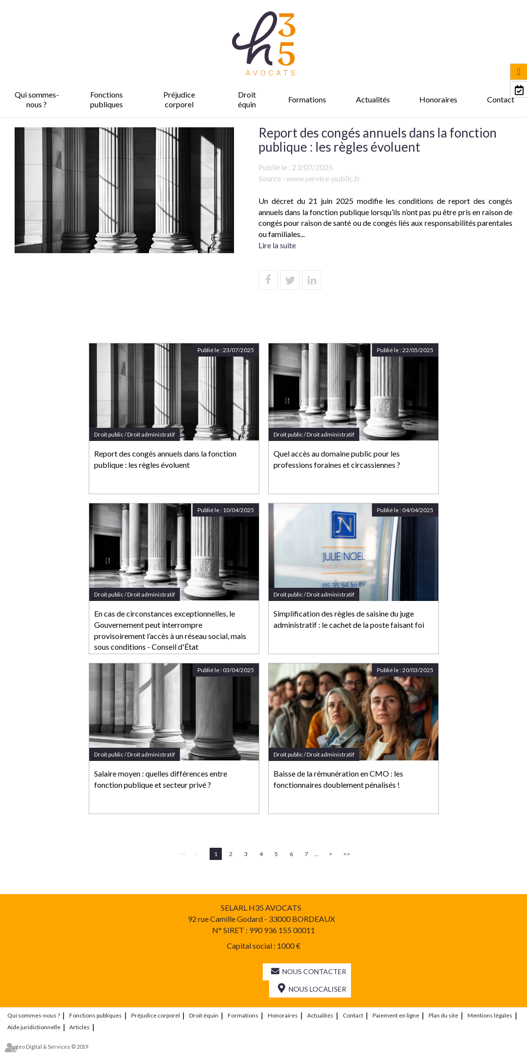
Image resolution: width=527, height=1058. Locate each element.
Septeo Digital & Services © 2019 (47, 1046)
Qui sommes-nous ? (37, 99)
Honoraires (438, 99)
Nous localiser (317, 989)
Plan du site (443, 1015)
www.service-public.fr (323, 178)
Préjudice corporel (179, 99)
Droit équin (247, 99)
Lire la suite (277, 245)
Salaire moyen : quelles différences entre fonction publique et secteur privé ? (160, 779)
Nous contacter (314, 971)
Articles (79, 1027)
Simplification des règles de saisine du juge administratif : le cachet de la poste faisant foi (348, 619)
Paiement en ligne (395, 1015)
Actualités (373, 99)
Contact (500, 99)
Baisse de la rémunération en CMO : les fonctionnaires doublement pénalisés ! (338, 779)
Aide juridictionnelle (33, 1027)
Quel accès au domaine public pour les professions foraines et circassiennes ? (336, 459)
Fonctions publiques (106, 99)
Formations (307, 99)
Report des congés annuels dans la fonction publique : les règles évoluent (165, 459)
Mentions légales (490, 1015)
